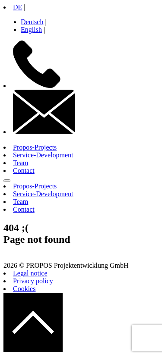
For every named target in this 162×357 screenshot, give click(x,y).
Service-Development (43, 155)
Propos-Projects (35, 147)
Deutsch (32, 21)
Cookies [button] (24, 288)
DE (17, 7)
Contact (24, 170)
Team (20, 162)
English (31, 29)
